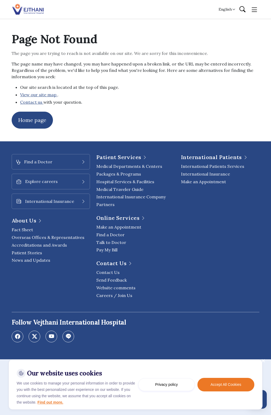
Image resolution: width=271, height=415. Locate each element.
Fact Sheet (22, 229)
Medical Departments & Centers (129, 166)
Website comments (116, 287)
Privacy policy (166, 384)
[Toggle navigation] (254, 9)
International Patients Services (212, 166)
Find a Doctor (110, 234)
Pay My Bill (107, 249)
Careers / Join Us (114, 295)
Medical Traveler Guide (119, 189)
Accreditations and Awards (39, 245)
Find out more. (50, 402)
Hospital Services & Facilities (125, 181)
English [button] (225, 9)
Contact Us (108, 272)
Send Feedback (111, 280)
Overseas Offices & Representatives (48, 237)
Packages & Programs (118, 174)
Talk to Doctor (111, 242)
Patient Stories (27, 252)
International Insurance (205, 174)
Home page (32, 120)
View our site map (38, 94)
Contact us (31, 102)
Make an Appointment (118, 227)
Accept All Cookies (226, 384)
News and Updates (31, 260)
